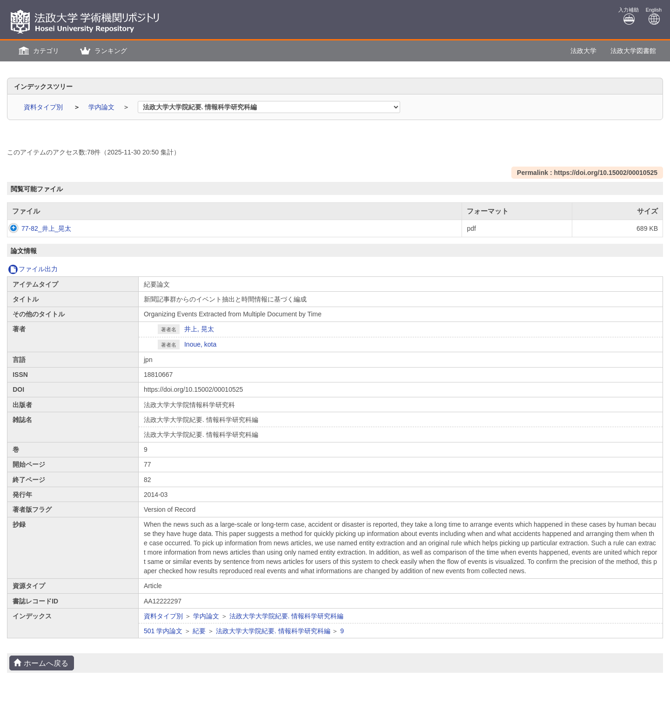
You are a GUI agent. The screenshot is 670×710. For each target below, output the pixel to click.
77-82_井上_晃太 (37, 228)
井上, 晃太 (199, 329)
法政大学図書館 (633, 50)
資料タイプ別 (44, 107)
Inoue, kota (200, 344)
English (654, 16)
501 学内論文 (163, 631)
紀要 (199, 631)
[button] (37, 50)
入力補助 (628, 16)
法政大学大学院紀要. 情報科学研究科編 (286, 616)
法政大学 (583, 50)
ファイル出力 (33, 269)
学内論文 (102, 107)
